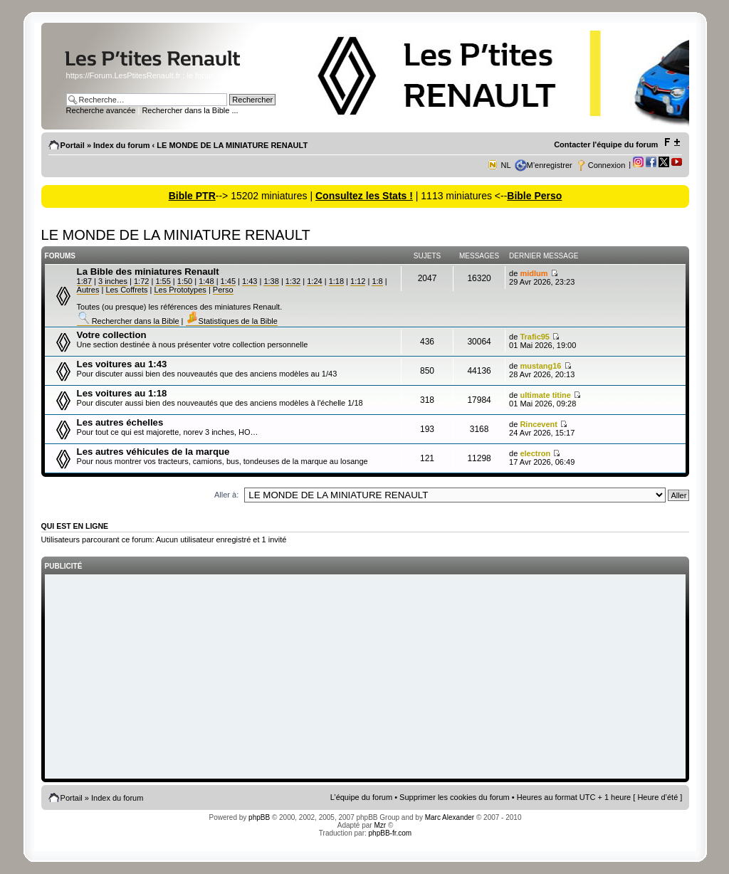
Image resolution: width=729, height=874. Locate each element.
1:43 (249, 281)
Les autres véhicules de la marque (153, 451)
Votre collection (112, 335)
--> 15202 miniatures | (265, 195)
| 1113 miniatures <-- (460, 195)
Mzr (380, 825)
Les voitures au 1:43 (122, 364)
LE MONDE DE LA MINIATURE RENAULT (232, 145)
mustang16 (540, 366)
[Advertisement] (365, 677)
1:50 (184, 281)
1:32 (292, 281)
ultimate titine (545, 395)
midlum (533, 273)
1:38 (270, 281)
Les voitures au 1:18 (122, 393)
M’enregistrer (549, 165)
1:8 (377, 281)
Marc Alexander (449, 817)
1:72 (141, 281)
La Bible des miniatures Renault (148, 271)
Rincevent (538, 424)
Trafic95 (535, 336)
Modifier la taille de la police (671, 142)
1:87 (84, 281)
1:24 (314, 281)
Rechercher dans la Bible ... (190, 110)
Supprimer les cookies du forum (454, 797)
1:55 (162, 281)
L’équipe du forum (361, 797)
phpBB (259, 817)
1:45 (228, 281)
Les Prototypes (180, 289)
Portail (73, 145)
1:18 (336, 281)
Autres (88, 289)
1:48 (206, 281)
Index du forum (121, 145)
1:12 (357, 281)
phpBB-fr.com (390, 833)
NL (505, 165)
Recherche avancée (101, 110)
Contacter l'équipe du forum (606, 144)
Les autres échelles (120, 422)
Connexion (607, 165)
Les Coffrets (126, 289)
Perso (223, 289)
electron (535, 453)
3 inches (112, 281)
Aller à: (226, 494)
